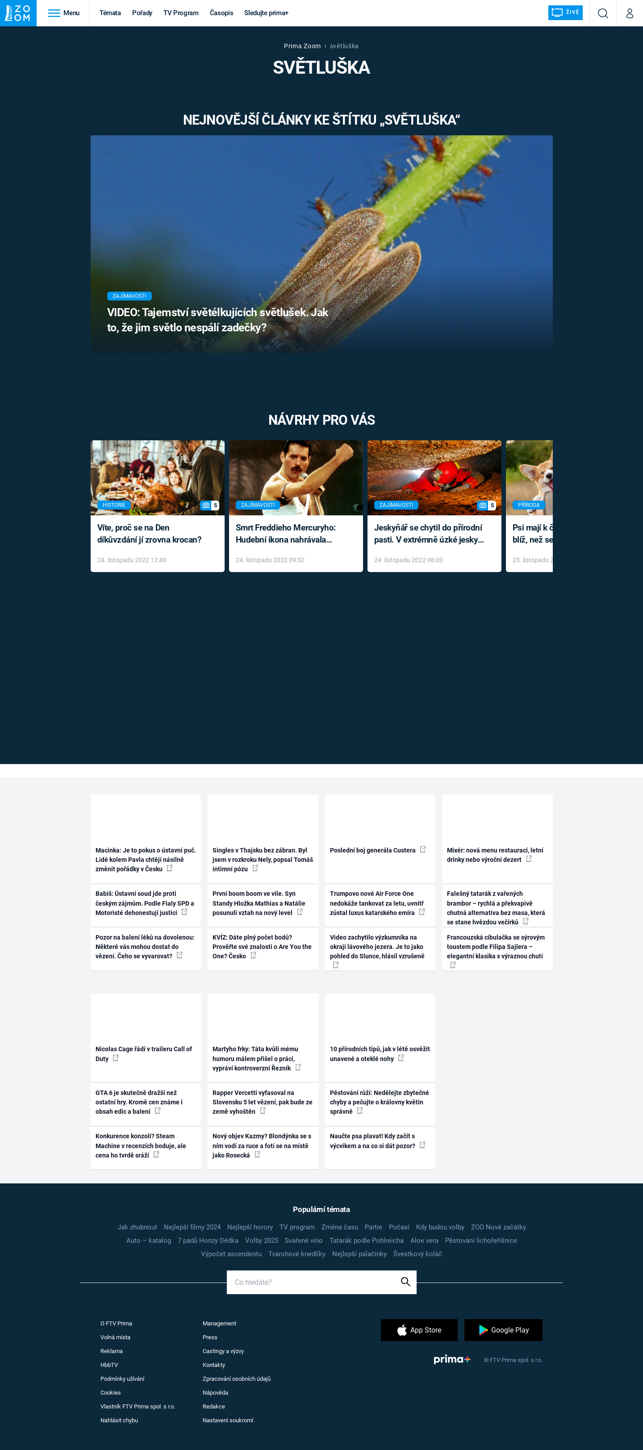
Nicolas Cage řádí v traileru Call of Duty (144, 1053)
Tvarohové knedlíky (297, 1254)
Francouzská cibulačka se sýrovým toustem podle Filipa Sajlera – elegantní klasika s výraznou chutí (496, 951)
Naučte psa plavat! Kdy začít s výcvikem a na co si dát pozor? (378, 1140)
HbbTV (109, 1365)
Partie (373, 1227)
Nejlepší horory (250, 1227)
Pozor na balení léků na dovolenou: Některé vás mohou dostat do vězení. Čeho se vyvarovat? (145, 947)
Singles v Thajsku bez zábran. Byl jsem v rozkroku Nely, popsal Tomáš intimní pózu (263, 860)
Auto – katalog (148, 1241)
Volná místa (115, 1337)
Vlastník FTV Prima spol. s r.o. (137, 1406)
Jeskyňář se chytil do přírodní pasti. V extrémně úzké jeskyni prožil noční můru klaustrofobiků (429, 534)
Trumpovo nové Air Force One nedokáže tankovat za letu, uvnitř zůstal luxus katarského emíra (377, 903)
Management (219, 1323)
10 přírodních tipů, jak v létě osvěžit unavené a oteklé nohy (380, 1053)
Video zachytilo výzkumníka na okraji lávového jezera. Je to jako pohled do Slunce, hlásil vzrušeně (377, 951)
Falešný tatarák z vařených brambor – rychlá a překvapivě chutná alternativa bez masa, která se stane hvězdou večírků (496, 908)
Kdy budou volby (440, 1227)
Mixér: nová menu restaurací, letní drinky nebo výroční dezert (495, 855)
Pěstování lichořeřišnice (481, 1241)
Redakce (214, 1406)
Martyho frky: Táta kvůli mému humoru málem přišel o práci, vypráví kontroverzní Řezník (257, 1058)
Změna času (340, 1227)
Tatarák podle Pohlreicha (367, 1241)
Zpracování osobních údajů (237, 1378)
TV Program (180, 13)
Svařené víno (304, 1241)
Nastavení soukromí (228, 1420)
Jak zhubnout (137, 1227)
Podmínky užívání (122, 1378)
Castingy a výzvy (223, 1351)
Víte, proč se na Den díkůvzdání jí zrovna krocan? (149, 533)
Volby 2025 (261, 1241)
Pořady (142, 13)
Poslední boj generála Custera (378, 850)
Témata (110, 13)
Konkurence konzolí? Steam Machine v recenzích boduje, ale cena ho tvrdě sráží (141, 1145)
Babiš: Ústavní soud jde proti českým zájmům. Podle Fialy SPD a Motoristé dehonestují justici (145, 903)
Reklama (111, 1351)
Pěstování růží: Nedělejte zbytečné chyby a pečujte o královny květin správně (379, 1102)
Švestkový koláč (417, 1254)
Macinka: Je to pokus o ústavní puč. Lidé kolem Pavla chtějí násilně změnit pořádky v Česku (146, 860)
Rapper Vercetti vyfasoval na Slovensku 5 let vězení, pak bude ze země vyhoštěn (263, 1102)
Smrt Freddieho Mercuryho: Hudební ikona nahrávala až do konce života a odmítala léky (289, 534)
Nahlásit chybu (119, 1420)
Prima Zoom (302, 46)
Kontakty (214, 1365)
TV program (297, 1227)
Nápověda (215, 1392)
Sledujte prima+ (266, 13)
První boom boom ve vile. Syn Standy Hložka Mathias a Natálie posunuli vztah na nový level (259, 903)
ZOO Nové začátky (498, 1227)
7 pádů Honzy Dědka (208, 1241)
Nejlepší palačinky (359, 1254)
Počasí (399, 1227)
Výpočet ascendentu (231, 1254)
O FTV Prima (116, 1323)
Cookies (110, 1392)
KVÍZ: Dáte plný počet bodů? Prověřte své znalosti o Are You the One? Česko (262, 947)
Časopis (222, 13)
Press (210, 1337)
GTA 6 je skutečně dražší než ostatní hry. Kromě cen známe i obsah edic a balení (139, 1102)
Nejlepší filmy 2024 (192, 1227)
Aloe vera (424, 1241)
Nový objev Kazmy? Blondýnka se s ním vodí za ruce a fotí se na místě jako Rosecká (262, 1145)
